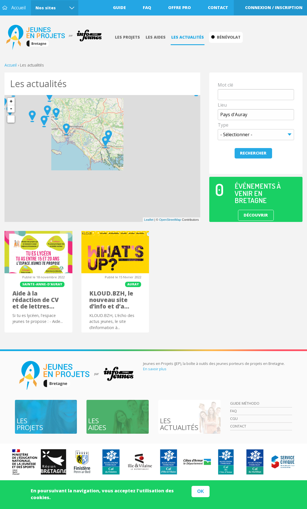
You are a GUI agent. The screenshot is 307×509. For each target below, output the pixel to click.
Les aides (156, 37)
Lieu (222, 105)
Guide (119, 7)
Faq (147, 7)
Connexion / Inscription (273, 7)
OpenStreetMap (170, 219)
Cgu (234, 418)
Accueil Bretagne (57, 37)
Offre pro (179, 7)
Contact (218, 7)
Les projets (127, 37)
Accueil (18, 8)
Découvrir (256, 215)
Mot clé (225, 85)
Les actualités (187, 37)
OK (200, 491)
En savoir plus (154, 368)
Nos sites (45, 7)
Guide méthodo (244, 403)
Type (223, 125)
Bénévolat (226, 37)
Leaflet (149, 219)
